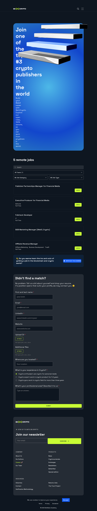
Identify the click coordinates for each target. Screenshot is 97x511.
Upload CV (20, 334)
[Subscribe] (64, 441)
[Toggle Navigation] (82, 9)
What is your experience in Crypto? (31, 370)
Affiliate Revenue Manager (26, 244)
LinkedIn (19, 313)
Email (18, 303)
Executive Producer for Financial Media (32, 200)
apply (78, 190)
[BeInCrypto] (22, 424)
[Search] (78, 9)
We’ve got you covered (72, 261)
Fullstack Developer (23, 215)
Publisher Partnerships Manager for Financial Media (37, 186)
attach (19, 339)
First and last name (24, 292)
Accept (65, 500)
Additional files (21, 347)
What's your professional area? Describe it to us (37, 386)
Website (18, 324)
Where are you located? (26, 359)
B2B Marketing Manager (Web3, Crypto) (32, 229)
